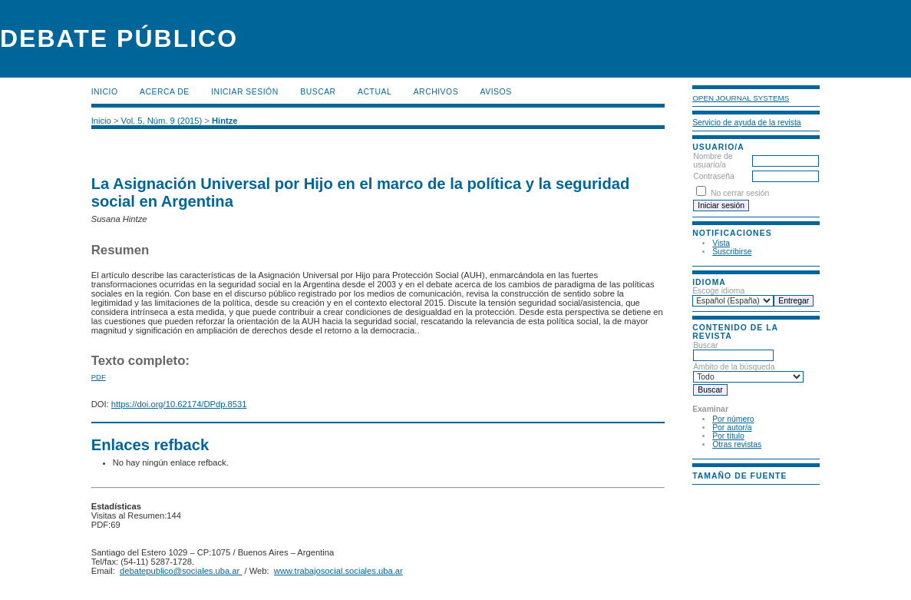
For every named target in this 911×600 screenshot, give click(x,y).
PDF (98, 377)
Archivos (436, 92)
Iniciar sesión (245, 92)
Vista (721, 243)
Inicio (104, 92)
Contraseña (713, 176)
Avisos (496, 92)
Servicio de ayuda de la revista (746, 122)
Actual (374, 92)
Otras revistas (736, 444)
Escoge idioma (718, 291)
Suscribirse (731, 251)
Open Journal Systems (740, 98)
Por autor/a (731, 427)
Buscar (317, 92)
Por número (733, 419)
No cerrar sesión (740, 193)
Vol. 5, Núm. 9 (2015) (162, 120)
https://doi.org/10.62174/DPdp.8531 (179, 404)
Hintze (225, 120)
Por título (728, 436)
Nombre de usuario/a (712, 160)
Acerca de (165, 92)
